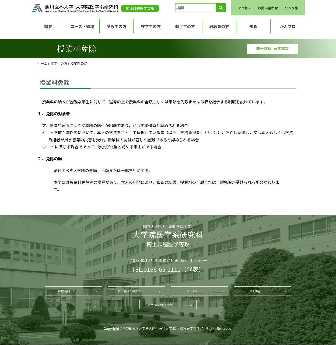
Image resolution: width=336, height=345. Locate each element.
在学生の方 (151, 26)
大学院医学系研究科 (160, 305)
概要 (48, 26)
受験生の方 (116, 26)
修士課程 (255, 291)
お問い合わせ (268, 7)
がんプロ (288, 26)
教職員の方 (219, 26)
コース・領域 (82, 26)
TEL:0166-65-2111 (156, 269)
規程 (253, 26)
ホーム (42, 63)
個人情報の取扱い (129, 291)
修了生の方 (185, 26)
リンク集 (291, 7)
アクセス (244, 7)
